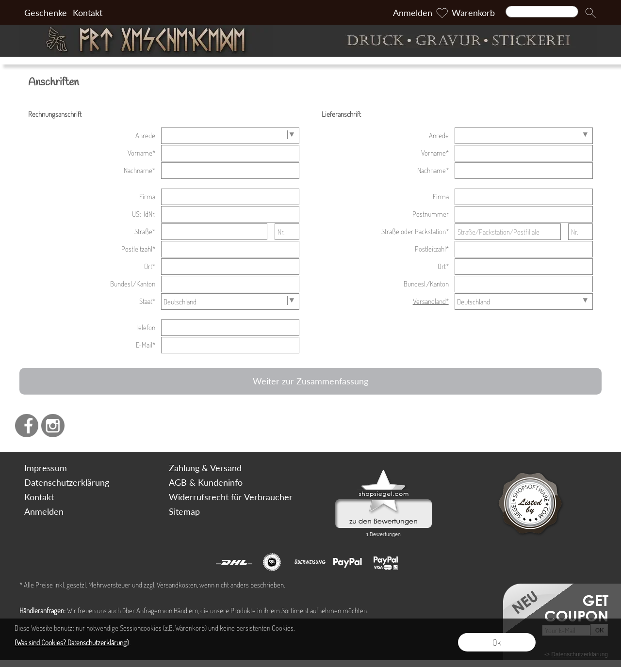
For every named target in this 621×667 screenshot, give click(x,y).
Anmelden (412, 12)
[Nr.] (287, 231)
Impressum (45, 467)
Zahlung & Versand (205, 467)
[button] (590, 12)
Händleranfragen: (42, 610)
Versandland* (431, 301)
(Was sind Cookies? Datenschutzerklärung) (72, 642)
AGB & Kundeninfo (206, 482)
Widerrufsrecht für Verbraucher (231, 497)
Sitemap (184, 511)
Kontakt (87, 12)
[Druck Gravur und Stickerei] (458, 41)
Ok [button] (496, 642)
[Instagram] (53, 425)
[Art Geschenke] (162, 41)
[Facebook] (27, 425)
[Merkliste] (442, 12)
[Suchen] (542, 11)
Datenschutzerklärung (66, 482)
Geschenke (45, 12)
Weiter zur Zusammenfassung (310, 381)
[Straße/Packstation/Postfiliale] (508, 231)
